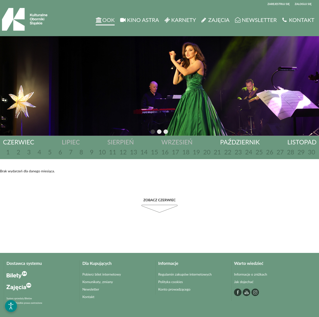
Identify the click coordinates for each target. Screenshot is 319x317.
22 (227, 152)
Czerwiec (18, 142)
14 (144, 152)
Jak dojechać (243, 282)
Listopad (302, 142)
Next (175, 132)
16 (164, 152)
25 (259, 152)
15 (154, 152)
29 (301, 152)
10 (102, 152)
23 (238, 152)
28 (290, 152)
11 (112, 152)
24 (248, 152)
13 (133, 152)
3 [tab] (165, 132)
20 (206, 152)
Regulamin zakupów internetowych (185, 274)
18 (185, 152)
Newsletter (90, 289)
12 (123, 152)
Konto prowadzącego (174, 289)
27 (280, 152)
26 (269, 152)
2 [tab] (159, 132)
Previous (142, 132)
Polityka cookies (170, 282)
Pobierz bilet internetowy (101, 274)
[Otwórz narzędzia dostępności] (11, 306)
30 (311, 152)
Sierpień (120, 142)
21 (217, 152)
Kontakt (88, 297)
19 (196, 152)
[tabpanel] (159, 86)
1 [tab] (153, 132)
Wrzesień (177, 142)
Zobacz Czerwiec (159, 200)
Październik (240, 142)
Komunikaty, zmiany (97, 282)
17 (175, 152)
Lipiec (71, 142)
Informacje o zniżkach (250, 274)
